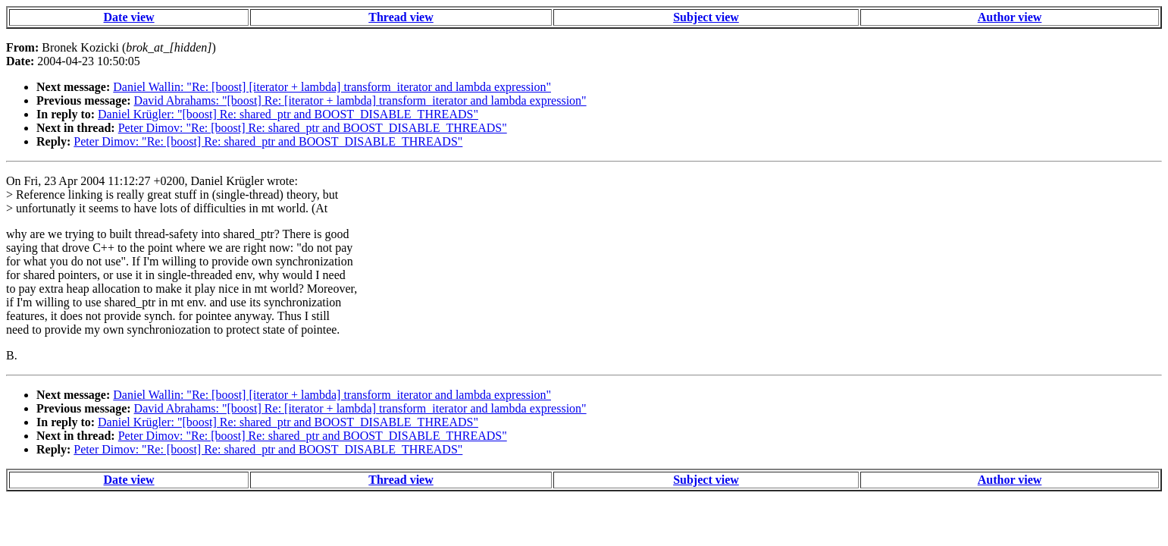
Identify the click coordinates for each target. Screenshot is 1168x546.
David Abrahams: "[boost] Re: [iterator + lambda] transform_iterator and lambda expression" (360, 100)
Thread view (400, 17)
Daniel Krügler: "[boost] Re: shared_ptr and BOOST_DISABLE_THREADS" (288, 114)
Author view (1010, 17)
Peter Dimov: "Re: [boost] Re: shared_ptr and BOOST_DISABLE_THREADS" (312, 127)
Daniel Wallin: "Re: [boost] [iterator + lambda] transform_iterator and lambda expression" (332, 86)
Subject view (706, 17)
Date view (129, 17)
